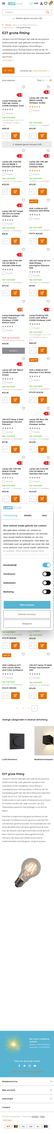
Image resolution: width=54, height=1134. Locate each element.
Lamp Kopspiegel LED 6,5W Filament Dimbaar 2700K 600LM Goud (13, 319)
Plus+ (42, 1116)
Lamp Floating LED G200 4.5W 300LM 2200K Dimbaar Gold (40, 317)
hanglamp (23, 786)
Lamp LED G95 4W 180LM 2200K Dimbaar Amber (38, 100)
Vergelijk (7, 113)
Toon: (39, 80)
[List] (50, 80)
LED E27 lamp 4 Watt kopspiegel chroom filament (12, 421)
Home (15, 25)
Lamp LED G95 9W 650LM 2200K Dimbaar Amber (11, 471)
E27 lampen (23, 796)
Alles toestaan (27, 605)
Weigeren (27, 623)
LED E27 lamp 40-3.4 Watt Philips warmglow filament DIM (39, 264)
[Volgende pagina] (34, 708)
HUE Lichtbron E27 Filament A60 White (39, 209)
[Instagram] (30, 1066)
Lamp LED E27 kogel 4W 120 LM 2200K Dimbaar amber (12, 213)
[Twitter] (24, 1066)
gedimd (33, 827)
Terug (6, 25)
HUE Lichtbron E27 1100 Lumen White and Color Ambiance (12, 667)
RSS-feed (7, 1120)
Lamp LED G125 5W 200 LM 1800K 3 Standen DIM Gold (38, 471)
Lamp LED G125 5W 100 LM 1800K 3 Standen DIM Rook (11, 164)
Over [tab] (44, 515)
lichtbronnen (8, 782)
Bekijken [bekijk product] (13, 350)
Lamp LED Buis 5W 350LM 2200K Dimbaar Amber (38, 421)
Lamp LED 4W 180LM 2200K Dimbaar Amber (12, 372)
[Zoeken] (27, 12)
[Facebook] (19, 1066)
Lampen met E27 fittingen (14, 779)
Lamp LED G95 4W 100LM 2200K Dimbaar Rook (38, 164)
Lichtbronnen (9, 27)
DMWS (35, 1116)
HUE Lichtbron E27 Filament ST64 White (40, 371)
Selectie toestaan (27, 614)
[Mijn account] (41, 3)
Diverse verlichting (28, 25)
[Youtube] (35, 1066)
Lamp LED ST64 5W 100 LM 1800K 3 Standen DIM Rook (12, 263)
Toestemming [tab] (10, 515)
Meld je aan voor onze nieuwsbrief (27, 1071)
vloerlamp (7, 786)
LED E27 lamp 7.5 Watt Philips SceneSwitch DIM (40, 667)
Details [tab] (27, 515)
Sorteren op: (26, 71)
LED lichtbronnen (28, 838)
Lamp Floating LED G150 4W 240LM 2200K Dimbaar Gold (13, 103)
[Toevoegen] (15, 135)
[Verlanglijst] (45, 3)
